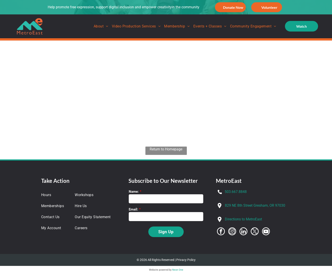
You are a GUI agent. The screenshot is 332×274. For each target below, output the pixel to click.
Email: (133, 209)
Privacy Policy (186, 260)
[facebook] (221, 231)
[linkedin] (243, 231)
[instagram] (232, 231)
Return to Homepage (166, 149)
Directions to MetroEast (243, 219)
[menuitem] (101, 26)
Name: (134, 192)
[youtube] (266, 231)
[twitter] (255, 231)
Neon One (177, 269)
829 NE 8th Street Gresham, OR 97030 (255, 205)
